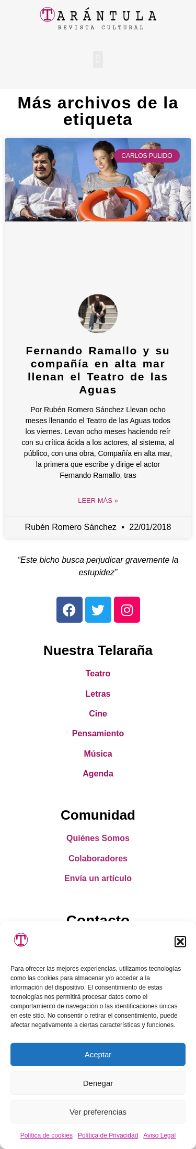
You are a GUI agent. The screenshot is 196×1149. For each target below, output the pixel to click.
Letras (97, 693)
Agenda (98, 773)
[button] (180, 941)
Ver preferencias (98, 1111)
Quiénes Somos (98, 838)
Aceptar (98, 1054)
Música (98, 753)
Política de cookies (46, 1135)
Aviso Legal (159, 1135)
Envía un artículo (98, 878)
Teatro (98, 673)
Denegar (98, 1083)
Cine (98, 713)
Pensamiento (98, 733)
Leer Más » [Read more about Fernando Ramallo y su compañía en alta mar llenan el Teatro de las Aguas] (98, 500)
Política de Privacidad (108, 1135)
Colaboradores (98, 858)
